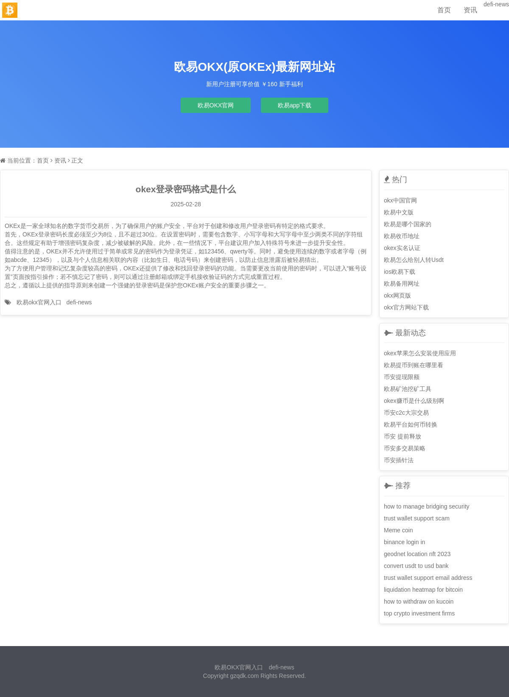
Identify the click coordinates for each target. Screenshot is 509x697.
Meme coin (398, 530)
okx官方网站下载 (406, 307)
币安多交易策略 (404, 448)
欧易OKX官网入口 (239, 667)
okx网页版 (397, 295)
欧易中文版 (399, 212)
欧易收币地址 (402, 236)
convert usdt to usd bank (416, 565)
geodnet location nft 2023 (417, 554)
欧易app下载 (294, 105)
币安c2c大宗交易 (406, 412)
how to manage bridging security (427, 506)
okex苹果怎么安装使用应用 (420, 353)
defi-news (496, 4)
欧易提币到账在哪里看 (413, 365)
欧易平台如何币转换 (410, 424)
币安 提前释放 (402, 436)
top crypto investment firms (419, 613)
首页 (444, 10)
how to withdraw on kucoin (418, 601)
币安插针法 (399, 460)
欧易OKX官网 (216, 105)
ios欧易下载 (399, 271)
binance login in (404, 542)
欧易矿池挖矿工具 (407, 388)
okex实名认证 (402, 248)
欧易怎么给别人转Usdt (414, 259)
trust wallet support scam (417, 518)
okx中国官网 (400, 200)
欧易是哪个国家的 (407, 224)
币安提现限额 (402, 377)
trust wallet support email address (428, 577)
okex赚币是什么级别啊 (414, 400)
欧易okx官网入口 (39, 302)
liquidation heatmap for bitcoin (423, 589)
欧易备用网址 (402, 283)
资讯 (470, 10)
